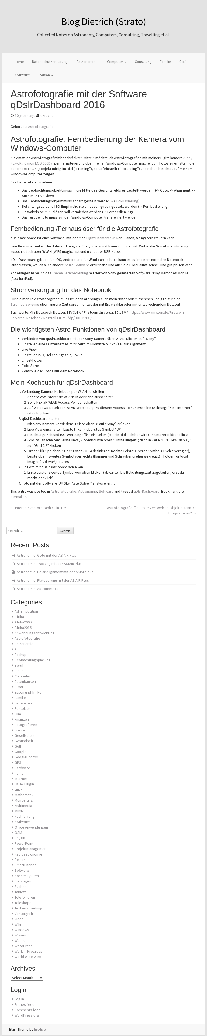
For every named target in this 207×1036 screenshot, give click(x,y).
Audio (19, 649)
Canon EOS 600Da (38, 163)
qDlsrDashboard (147, 491)
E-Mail (19, 686)
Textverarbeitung (28, 908)
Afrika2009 (23, 622)
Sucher (20, 886)
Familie (165, 61)
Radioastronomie (28, 854)
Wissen (20, 935)
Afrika (19, 616)
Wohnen (21, 940)
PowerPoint (24, 843)
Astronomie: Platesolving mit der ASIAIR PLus (53, 580)
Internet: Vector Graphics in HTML (39, 507)
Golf (182, 61)
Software (106, 491)
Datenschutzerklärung (50, 61)
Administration (26, 611)
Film (18, 713)
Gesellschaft (24, 735)
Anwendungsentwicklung (35, 633)
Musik (19, 811)
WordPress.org (27, 1015)
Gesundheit (24, 740)
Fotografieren (26, 724)
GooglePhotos (26, 757)
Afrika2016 (23, 627)
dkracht (46, 115)
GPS (18, 762)
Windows (22, 929)
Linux (18, 789)
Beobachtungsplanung (33, 659)
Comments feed (28, 1009)
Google (20, 751)
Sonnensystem (27, 875)
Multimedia (23, 805)
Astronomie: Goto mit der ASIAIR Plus (46, 555)
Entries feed (24, 1004)
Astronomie (87, 61)
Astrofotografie (41, 126)
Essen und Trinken (29, 692)
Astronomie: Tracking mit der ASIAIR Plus (49, 563)
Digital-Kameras (99, 238)
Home (19, 61)
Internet (21, 778)
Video (19, 918)
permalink (18, 496)
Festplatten (24, 708)
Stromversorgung (25, 304)
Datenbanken (25, 681)
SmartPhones (25, 865)
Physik (20, 838)
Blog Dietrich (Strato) (103, 21)
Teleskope (23, 902)
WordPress (24, 945)
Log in (19, 999)
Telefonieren (25, 897)
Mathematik (24, 794)
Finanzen (22, 719)
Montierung (24, 800)
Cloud (19, 670)
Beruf (19, 665)
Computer (117, 61)
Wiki (18, 924)
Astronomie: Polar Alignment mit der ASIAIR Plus (55, 572)
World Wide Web (28, 956)
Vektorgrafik (25, 913)
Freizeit (21, 730)
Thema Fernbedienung (70, 273)
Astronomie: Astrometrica (37, 588)
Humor (20, 773)
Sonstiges (23, 881)
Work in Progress (28, 951)
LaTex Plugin (24, 784)
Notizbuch (23, 75)
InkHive (40, 1029)
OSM (18, 832)
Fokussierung (127, 201)
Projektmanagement (31, 848)
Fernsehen (23, 703)
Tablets (20, 892)
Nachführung (25, 816)
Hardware (22, 767)
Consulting (143, 61)
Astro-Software (77, 265)
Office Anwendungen (31, 827)
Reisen (46, 75)
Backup (20, 654)
